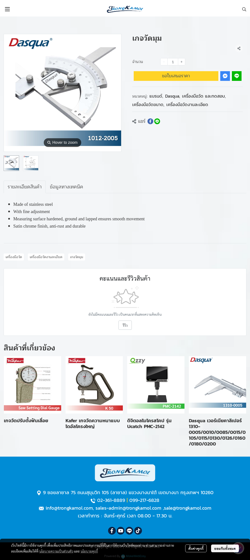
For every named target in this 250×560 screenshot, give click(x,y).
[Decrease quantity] (164, 61)
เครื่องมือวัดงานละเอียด (187, 104)
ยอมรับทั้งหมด (225, 548)
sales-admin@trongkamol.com (128, 508)
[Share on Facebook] (150, 121)
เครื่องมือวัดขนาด (148, 104)
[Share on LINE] (157, 121)
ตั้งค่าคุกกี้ (196, 548)
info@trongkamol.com (69, 508)
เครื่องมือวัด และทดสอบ (204, 96)
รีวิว (125, 325)
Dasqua (172, 96)
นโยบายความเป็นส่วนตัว (56, 551)
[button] (244, 9)
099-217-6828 (144, 500)
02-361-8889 (111, 500)
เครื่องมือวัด (14, 257)
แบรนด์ (156, 96)
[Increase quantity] (181, 61)
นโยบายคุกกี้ (89, 551)
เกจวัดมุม (76, 257)
